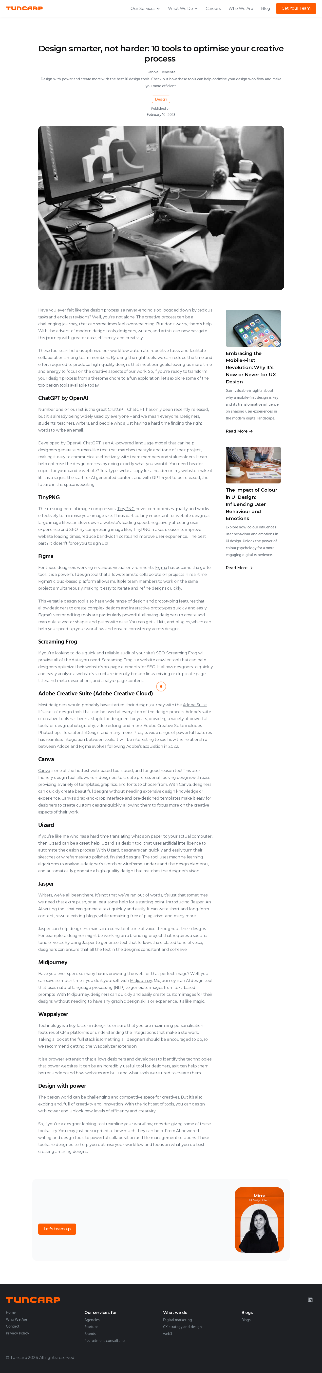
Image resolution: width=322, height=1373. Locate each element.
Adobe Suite (195, 705)
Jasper (197, 902)
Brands (90, 1334)
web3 (167, 1334)
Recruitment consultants (105, 1341)
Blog (265, 8)
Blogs (246, 1320)
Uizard (55, 843)
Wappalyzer (105, 1046)
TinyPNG (126, 508)
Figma (161, 567)
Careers (213, 8)
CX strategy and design (182, 1327)
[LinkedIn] (310, 1300)
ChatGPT (117, 409)
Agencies (92, 1320)
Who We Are (240, 8)
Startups (91, 1327)
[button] (145, 8)
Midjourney (141, 980)
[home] (24, 8)
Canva (44, 770)
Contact (12, 1326)
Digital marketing (177, 1320)
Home (11, 1313)
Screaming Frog (182, 653)
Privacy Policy (17, 1333)
